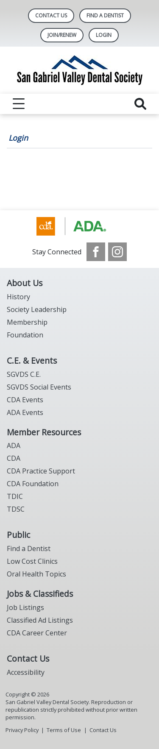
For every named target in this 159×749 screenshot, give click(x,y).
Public (18, 534)
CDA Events (25, 399)
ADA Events (25, 412)
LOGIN (104, 35)
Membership (27, 322)
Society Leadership (37, 309)
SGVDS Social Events (39, 387)
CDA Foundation (33, 483)
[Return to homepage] (79, 70)
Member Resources (44, 432)
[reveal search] (140, 104)
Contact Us (51, 15)
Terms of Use (64, 730)
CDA (13, 458)
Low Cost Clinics (32, 561)
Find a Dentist (28, 548)
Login (18, 138)
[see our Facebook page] (95, 251)
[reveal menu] (19, 104)
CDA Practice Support (41, 471)
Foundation (25, 335)
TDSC (16, 509)
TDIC (15, 496)
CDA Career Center (37, 633)
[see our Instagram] (117, 251)
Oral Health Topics (36, 574)
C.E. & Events (32, 360)
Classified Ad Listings (40, 620)
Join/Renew (61, 35)
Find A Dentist (105, 15)
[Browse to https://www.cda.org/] (79, 226)
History (18, 296)
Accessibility (26, 672)
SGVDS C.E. (24, 374)
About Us (24, 283)
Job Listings (25, 607)
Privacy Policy (22, 730)
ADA (13, 445)
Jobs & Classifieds (40, 593)
